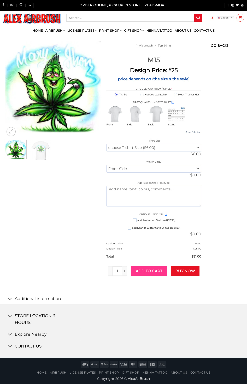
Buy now (185, 271)
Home (37, 30)
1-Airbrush (145, 46)
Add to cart (149, 271)
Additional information (33, 299)
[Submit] (198, 18)
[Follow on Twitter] (237, 5)
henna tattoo (159, 30)
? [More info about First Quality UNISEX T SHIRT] (172, 102)
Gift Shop (134, 30)
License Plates (82, 30)
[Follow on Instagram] (232, 5)
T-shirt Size (153, 140)
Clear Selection (193, 132)
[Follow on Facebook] (228, 5)
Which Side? (153, 161)
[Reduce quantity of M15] (110, 271)
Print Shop (110, 30)
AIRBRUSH (55, 30)
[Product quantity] (117, 271)
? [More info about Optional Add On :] (166, 214)
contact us (204, 30)
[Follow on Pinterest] (242, 5)
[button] (212, 18)
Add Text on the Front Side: (154, 182)
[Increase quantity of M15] (124, 271)
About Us (183, 30)
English (223, 17)
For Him (164, 46)
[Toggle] (9, 299)
